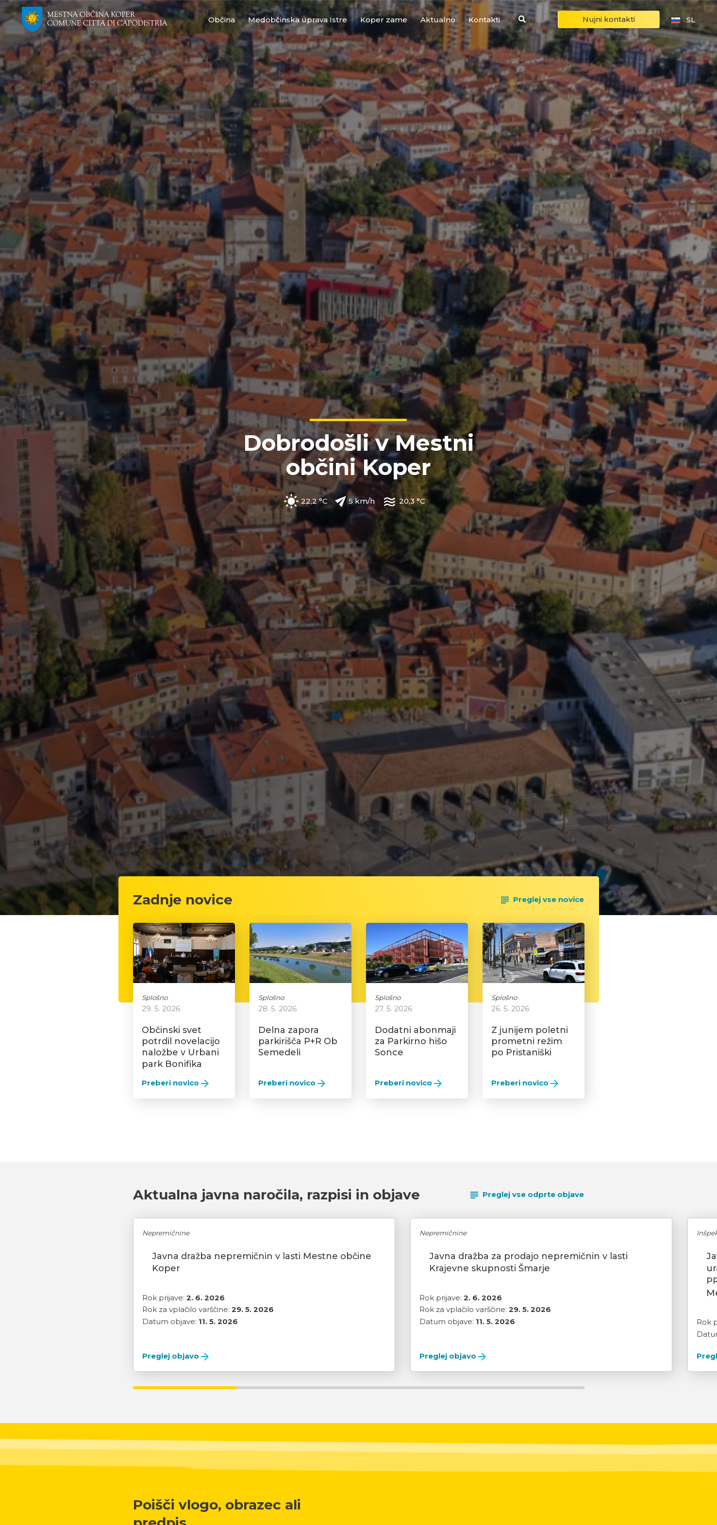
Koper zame (383, 19)
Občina (221, 19)
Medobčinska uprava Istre (297, 19)
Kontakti (484, 19)
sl (682, 19)
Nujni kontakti (609, 19)
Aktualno (437, 19)
